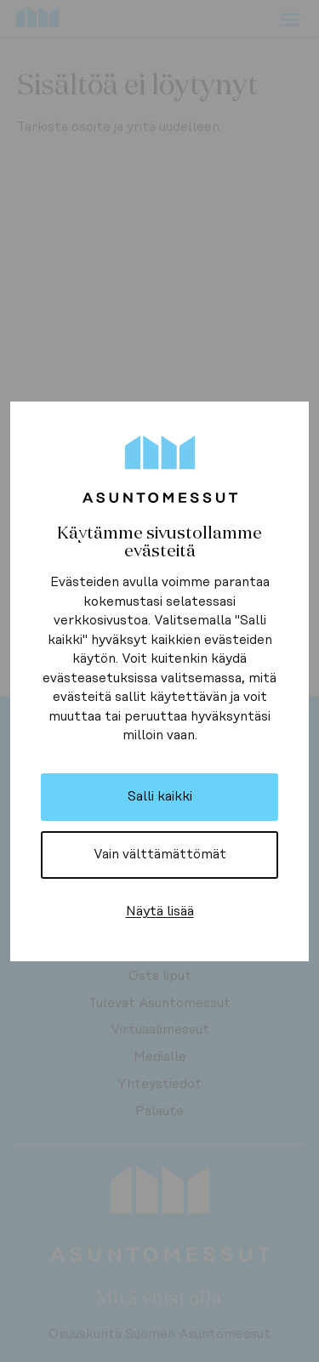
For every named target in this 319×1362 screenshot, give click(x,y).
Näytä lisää (160, 911)
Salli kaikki (160, 796)
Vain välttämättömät (160, 854)
